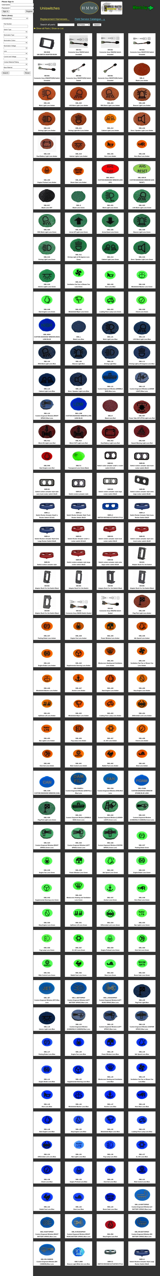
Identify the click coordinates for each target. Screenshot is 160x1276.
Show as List (57, 28)
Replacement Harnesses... (54, 19)
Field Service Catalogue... (90, 19)
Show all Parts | (42, 28)
